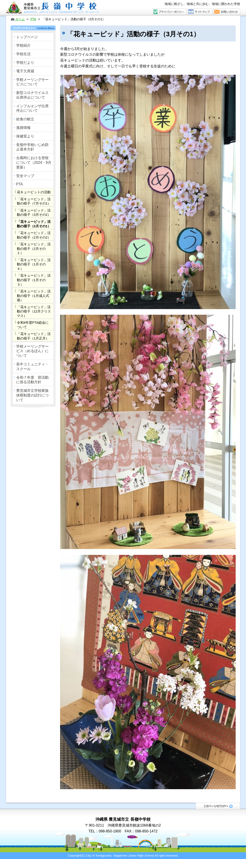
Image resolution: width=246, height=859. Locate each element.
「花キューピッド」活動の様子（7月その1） (34, 201)
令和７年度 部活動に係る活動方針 (32, 380)
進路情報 (23, 128)
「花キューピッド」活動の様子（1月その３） (34, 279)
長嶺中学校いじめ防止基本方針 (32, 147)
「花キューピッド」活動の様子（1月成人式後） (34, 295)
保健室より (25, 136)
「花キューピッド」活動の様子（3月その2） (34, 212)
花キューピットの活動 (34, 192)
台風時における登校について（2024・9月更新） (34, 162)
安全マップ (25, 176)
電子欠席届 (25, 71)
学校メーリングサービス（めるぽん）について (32, 351)
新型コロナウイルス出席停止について (32, 95)
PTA (19, 184)
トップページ (27, 37)
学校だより (25, 62)
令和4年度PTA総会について (33, 325)
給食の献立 (25, 119)
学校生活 (23, 54)
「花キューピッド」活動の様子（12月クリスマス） (34, 311)
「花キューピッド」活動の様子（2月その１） (34, 248)
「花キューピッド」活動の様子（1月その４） (34, 264)
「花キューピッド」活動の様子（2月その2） (34, 235)
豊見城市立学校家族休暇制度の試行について (32, 395)
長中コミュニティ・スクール (32, 366)
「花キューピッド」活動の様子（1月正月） (34, 336)
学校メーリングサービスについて (32, 82)
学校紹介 (23, 45)
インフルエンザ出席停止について (32, 108)
